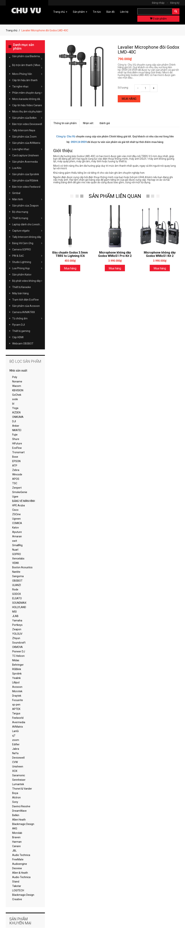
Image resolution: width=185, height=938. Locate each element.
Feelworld (17, 717)
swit (14, 540)
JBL (14, 850)
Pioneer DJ (18, 651)
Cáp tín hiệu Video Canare (27, 105)
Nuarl (15, 549)
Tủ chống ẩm (27, 318)
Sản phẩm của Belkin (27, 117)
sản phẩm (158, 18)
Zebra (15, 470)
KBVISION (17, 390)
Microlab (17, 832)
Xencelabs (18, 558)
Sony (15, 801)
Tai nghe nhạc (27, 86)
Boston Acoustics (22, 567)
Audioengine (19, 863)
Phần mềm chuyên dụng (27, 92)
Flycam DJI (18, 324)
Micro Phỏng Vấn (27, 73)
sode (15, 399)
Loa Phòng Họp (27, 268)
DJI (14, 421)
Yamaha (17, 620)
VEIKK (15, 562)
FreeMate (17, 859)
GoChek (16, 394)
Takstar (16, 886)
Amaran (17, 536)
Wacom (16, 385)
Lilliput (16, 682)
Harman (17, 841)
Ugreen (16, 518)
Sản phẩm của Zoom (24, 136)
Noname (17, 381)
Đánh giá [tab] (105, 123)
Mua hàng (129, 98)
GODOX (16, 593)
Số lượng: (123, 87)
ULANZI (16, 585)
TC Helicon (18, 655)
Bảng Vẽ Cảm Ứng (27, 243)
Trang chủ (11, 30)
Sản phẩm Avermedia (25, 161)
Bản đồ (110, 11)
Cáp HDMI (17, 337)
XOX (14, 770)
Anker (15, 425)
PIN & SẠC (27, 255)
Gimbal (16, 193)
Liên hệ (124, 11)
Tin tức (97, 11)
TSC (14, 483)
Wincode (17, 474)
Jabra (15, 748)
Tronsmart (18, 452)
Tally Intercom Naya (23, 130)
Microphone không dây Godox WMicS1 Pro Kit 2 (115, 254)
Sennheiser (19, 779)
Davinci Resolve (21, 806)
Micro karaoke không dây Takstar (28, 99)
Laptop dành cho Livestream (28, 224)
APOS (15, 478)
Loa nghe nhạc (27, 149)
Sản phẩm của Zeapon (25, 205)
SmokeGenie (19, 492)
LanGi (15, 731)
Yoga (15, 408)
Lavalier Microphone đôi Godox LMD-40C (148, 50)
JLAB (15, 616)
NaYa (15, 753)
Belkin (15, 815)
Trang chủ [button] (60, 11)
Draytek (16, 695)
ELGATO (17, 598)
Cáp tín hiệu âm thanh (25, 80)
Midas (15, 660)
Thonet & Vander (22, 788)
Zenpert (17, 487)
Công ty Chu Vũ (65, 136)
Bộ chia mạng (20, 211)
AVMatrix (17, 726)
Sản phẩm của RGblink (25, 180)
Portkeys (17, 624)
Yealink (16, 678)
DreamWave (19, 810)
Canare (16, 846)
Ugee (15, 496)
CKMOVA (17, 647)
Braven (16, 837)
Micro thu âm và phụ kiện (27, 111)
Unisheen (17, 766)
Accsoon (17, 686)
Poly (14, 377)
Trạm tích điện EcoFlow (25, 299)
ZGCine (16, 514)
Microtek (17, 691)
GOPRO (16, 554)
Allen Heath (19, 819)
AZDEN (16, 412)
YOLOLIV (17, 633)
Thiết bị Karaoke (21, 287)
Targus (16, 713)
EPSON (16, 461)
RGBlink (16, 669)
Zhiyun (16, 638)
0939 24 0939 (79, 142)
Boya (15, 793)
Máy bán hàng (20, 293)
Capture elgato (27, 230)
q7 (13, 735)
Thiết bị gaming (21, 331)
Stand (15, 881)
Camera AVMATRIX (23, 312)
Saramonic (18, 775)
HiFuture (17, 443)
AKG (14, 828)
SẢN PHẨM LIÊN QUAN (115, 196)
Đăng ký (174, 2)
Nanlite (16, 571)
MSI (14, 611)
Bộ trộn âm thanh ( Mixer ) (27, 66)
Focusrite (17, 700)
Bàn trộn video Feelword (26, 186)
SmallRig (17, 545)
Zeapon (16, 629)
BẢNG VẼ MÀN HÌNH (23, 501)
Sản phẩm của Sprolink (25, 174)
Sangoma (18, 576)
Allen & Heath (20, 872)
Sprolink (17, 673)
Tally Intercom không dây (26, 236)
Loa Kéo (16, 168)
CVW (15, 762)
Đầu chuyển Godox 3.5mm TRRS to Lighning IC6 (70, 254)
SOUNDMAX (19, 602)
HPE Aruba (18, 505)
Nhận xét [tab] (88, 123)
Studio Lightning (27, 262)
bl (13, 403)
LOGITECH (18, 890)
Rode (15, 589)
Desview (17, 868)
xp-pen (16, 704)
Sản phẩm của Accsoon (26, 305)
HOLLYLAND (19, 607)
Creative (17, 899)
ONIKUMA (17, 416)
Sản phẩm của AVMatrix (26, 142)
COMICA (17, 523)
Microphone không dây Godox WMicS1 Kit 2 (160, 254)
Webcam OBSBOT (22, 343)
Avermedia (18, 722)
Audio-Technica (21, 877)
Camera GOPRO (21, 249)
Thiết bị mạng (27, 218)
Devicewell (18, 757)
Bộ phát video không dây (27, 280)
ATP (14, 465)
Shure (15, 439)
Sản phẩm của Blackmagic (27, 57)
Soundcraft (19, 642)
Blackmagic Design (23, 824)
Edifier (16, 744)
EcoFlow (17, 447)
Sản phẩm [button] (80, 11)
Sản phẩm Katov (21, 274)
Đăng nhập (161, 3)
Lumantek (18, 784)
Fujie (15, 434)
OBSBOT (17, 580)
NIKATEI (16, 430)
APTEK (16, 709)
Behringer (18, 664)
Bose (15, 456)
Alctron (16, 797)
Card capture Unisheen (25, 155)
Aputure (17, 531)
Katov (15, 527)
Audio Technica (21, 855)
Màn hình (27, 199)
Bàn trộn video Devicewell (27, 124)
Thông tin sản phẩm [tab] (65, 123)
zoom (15, 739)
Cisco (15, 509)
